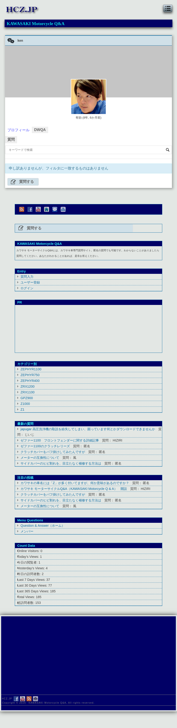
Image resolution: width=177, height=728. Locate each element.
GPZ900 (27, 398)
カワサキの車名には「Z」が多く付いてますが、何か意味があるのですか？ (75, 483)
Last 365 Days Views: (33, 591)
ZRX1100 (28, 392)
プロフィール (18, 130)
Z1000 (25, 404)
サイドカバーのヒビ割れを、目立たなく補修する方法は (61, 463)
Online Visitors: (29, 551)
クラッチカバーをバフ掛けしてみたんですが (53, 452)
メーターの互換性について (40, 457)
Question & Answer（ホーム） (43, 525)
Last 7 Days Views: (31, 580)
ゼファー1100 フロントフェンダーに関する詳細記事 (60, 440)
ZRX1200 (28, 386)
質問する (26, 182)
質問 (11, 139)
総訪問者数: (26, 603)
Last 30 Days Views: (32, 585)
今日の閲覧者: (27, 562)
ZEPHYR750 (30, 375)
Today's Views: (28, 556)
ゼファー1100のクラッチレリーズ (45, 446)
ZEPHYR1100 (31, 369)
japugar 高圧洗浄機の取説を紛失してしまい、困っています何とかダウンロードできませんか (88, 429)
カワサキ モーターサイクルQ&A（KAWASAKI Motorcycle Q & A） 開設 (74, 489)
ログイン (27, 288)
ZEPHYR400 (30, 381)
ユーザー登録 (30, 282)
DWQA (40, 130)
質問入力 (27, 276)
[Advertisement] (88, 328)
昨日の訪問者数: (29, 574)
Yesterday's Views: (31, 568)
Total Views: (26, 597)
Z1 (22, 409)
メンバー (27, 531)
